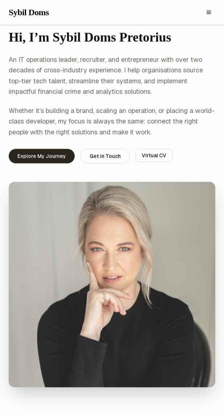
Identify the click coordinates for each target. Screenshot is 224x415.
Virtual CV (154, 156)
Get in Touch (105, 156)
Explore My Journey (41, 156)
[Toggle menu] (208, 12)
